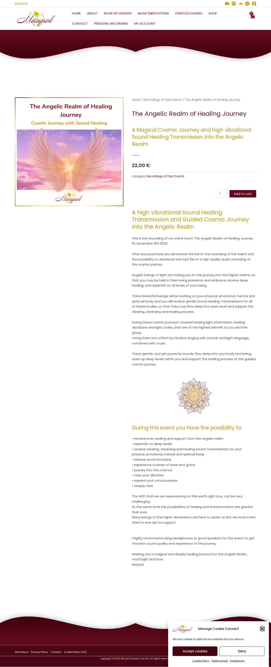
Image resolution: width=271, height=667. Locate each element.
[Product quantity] (221, 193)
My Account (144, 23)
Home (76, 13)
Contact (80, 23)
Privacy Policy (39, 652)
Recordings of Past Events (163, 100)
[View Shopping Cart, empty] (252, 18)
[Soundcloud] (240, 3)
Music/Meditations (153, 13)
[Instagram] (234, 3)
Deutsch (21, 3)
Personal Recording (111, 23)
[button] (262, 633)
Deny (242, 655)
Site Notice (21, 652)
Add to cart (243, 194)
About (92, 13)
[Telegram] (247, 3)
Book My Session (117, 13)
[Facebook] (254, 3)
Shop (213, 13)
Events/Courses (188, 13)
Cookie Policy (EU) (75, 652)
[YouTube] (227, 3)
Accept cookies (195, 655)
